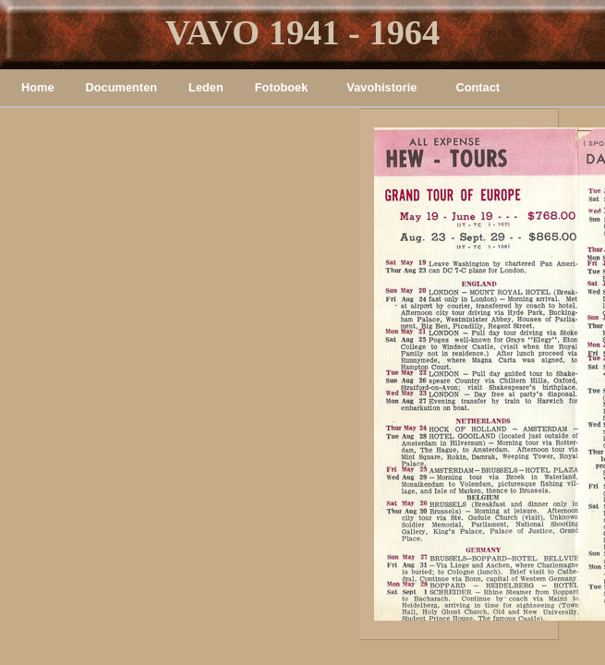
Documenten (122, 87)
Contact (477, 87)
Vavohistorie (381, 87)
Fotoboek (282, 87)
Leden (206, 87)
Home (37, 87)
